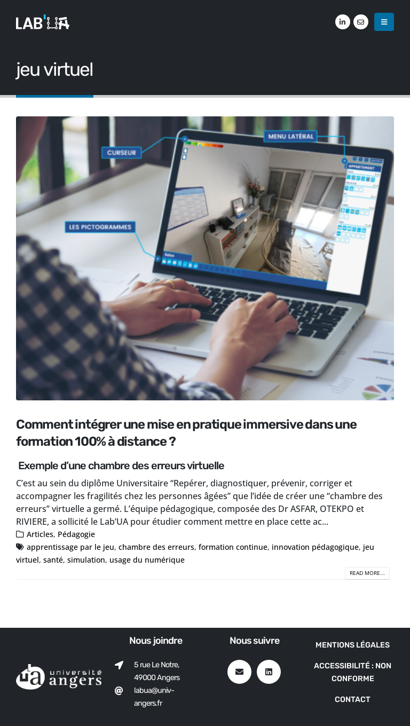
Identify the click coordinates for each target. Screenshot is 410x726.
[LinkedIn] (342, 21)
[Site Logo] (42, 21)
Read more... (367, 573)
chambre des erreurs (156, 547)
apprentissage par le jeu (70, 547)
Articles (40, 534)
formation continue (233, 547)
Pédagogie (76, 534)
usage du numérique (147, 560)
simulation (86, 560)
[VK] (360, 21)
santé (53, 560)
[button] (384, 22)
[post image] (205, 258)
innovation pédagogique (315, 547)
